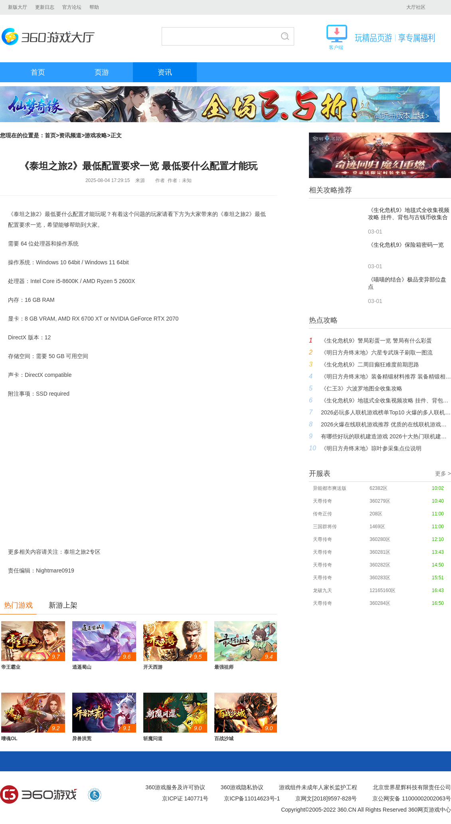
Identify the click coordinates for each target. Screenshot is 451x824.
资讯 (165, 72)
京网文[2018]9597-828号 (326, 798)
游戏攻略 (96, 135)
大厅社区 (415, 7)
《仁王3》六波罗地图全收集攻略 (361, 388)
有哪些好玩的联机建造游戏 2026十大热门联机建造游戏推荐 (386, 436)
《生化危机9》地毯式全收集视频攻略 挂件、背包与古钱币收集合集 (386, 400)
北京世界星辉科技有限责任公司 (412, 787)
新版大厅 (17, 7)
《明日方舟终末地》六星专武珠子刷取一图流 (377, 352)
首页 (38, 72)
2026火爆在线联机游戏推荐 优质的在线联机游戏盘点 (386, 424)
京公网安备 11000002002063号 (411, 798)
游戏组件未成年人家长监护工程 (318, 787)
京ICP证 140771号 (185, 798)
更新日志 (44, 7)
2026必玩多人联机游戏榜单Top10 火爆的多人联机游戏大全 (386, 412)
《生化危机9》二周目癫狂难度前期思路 (370, 364)
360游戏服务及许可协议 (175, 787)
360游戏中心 (38, 794)
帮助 (94, 7)
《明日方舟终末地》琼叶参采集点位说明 (371, 448)
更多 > (443, 473)
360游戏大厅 (50, 36)
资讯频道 (70, 135)
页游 (102, 72)
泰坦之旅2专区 (82, 552)
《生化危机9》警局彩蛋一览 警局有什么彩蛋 (376, 340)
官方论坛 (71, 7)
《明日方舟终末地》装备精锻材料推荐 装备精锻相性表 (386, 376)
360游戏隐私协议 (242, 787)
